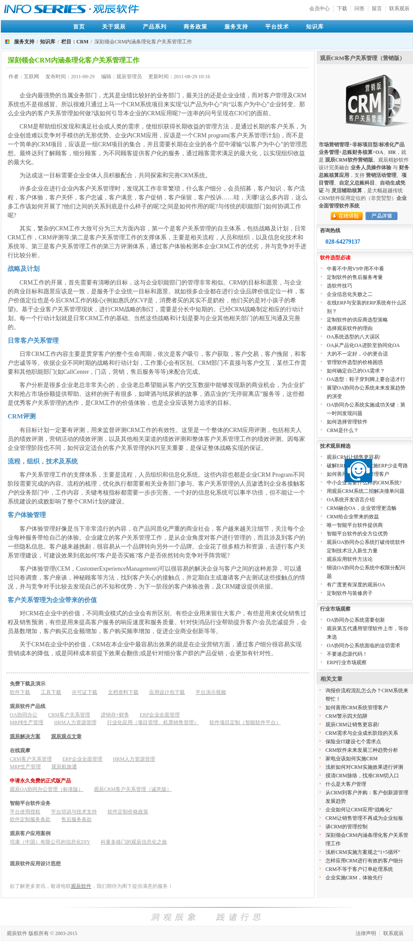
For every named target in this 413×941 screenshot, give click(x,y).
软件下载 (20, 692)
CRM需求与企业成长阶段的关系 (361, 733)
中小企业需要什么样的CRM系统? (364, 483)
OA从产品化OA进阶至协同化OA (363, 345)
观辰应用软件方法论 (350, 559)
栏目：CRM (75, 42)
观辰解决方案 (25, 736)
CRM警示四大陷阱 (346, 716)
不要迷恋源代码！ (347, 654)
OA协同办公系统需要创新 (356, 620)
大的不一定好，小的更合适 (357, 354)
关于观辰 (114, 26)
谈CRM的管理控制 (346, 827)
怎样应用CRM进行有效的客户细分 (364, 861)
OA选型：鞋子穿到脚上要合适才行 (366, 379)
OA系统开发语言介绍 (351, 500)
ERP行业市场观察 (347, 662)
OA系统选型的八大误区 (353, 337)
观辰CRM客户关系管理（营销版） (362, 58)
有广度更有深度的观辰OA (356, 585)
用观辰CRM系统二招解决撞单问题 (366, 491)
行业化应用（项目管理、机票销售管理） (153, 722)
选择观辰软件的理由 (350, 328)
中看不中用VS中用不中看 (355, 269)
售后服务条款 (76, 819)
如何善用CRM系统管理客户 (356, 708)
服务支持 (236, 26)
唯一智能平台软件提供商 (355, 525)
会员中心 (319, 8)
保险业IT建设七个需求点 (353, 742)
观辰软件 (81, 886)
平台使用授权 (25, 812)
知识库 (315, 26)
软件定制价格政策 (127, 812)
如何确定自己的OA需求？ (356, 371)
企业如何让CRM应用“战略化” (358, 810)
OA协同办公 (23, 715)
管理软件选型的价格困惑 (355, 362)
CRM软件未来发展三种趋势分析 (361, 750)
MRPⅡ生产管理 (26, 722)
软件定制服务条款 (30, 819)
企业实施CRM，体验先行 (354, 878)
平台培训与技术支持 (74, 812)
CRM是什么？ (343, 430)
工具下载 (51, 692)
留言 (377, 8)
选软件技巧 (339, 286)
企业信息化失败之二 (350, 294)
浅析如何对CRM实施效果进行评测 (364, 767)
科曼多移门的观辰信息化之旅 (134, 842)
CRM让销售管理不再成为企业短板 (364, 818)
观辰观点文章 (66, 736)
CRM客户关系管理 (69, 715)
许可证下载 (84, 692)
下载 (342, 8)
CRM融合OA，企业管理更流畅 (361, 508)
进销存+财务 (115, 715)
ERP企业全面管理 (160, 715)
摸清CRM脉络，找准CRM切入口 (362, 776)
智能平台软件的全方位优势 (357, 534)
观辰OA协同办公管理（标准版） (46, 789)
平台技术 (277, 26)
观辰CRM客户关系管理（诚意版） (133, 789)
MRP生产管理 (25, 767)
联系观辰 (399, 8)
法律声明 (366, 933)
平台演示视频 (210, 692)
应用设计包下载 (167, 692)
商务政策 (195, 26)
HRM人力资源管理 (75, 722)
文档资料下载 (123, 692)
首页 (79, 26)
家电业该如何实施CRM (351, 759)
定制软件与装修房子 (350, 593)
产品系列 (155, 26)
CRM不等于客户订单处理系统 (359, 869)
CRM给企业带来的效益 (353, 517)
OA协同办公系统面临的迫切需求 (363, 645)
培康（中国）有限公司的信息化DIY (50, 842)
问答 (359, 8)
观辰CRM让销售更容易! (354, 457)
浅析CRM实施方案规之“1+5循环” (362, 852)
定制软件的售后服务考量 (355, 277)
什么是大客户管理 (345, 784)
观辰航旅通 (64, 767)
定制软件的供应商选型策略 (357, 320)
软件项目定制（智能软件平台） (245, 722)
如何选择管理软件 (347, 422)
